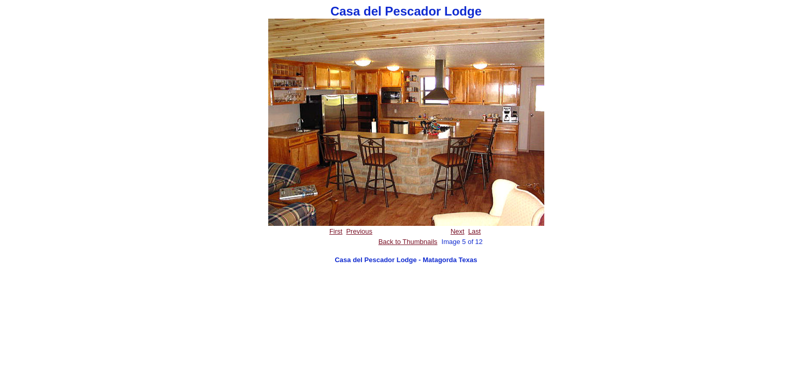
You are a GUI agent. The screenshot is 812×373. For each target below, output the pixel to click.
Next (458, 231)
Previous (359, 231)
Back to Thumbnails (408, 242)
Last (474, 231)
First (335, 231)
